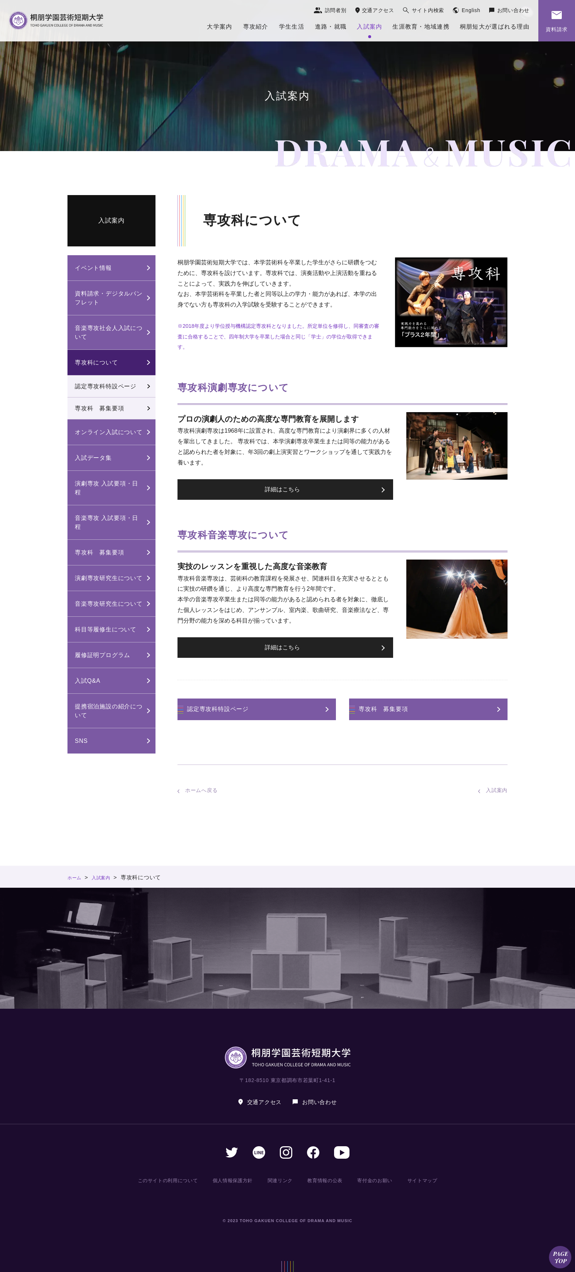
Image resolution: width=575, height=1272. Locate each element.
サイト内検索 (428, 10)
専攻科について (96, 362)
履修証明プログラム (102, 655)
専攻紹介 (255, 27)
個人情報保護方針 (235, 1180)
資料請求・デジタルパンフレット (109, 297)
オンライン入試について (109, 432)
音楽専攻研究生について (109, 604)
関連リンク (282, 1180)
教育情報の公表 (325, 1180)
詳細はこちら (282, 489)
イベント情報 (93, 268)
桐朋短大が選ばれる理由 (495, 27)
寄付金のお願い (374, 1180)
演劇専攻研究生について (109, 578)
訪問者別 (336, 10)
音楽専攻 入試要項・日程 (106, 522)
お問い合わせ (513, 10)
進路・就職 (331, 27)
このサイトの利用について (170, 1180)
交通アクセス (378, 10)
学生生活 (291, 27)
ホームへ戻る (201, 790)
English (471, 10)
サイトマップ (421, 1180)
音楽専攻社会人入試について (109, 332)
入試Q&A (87, 681)
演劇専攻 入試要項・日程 (106, 487)
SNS (81, 741)
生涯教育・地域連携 (421, 27)
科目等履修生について (105, 629)
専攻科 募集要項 (383, 709)
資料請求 (557, 29)
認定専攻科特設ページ (218, 709)
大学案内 (219, 27)
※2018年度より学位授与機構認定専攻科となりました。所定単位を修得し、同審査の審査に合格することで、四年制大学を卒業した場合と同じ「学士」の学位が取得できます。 (278, 336)
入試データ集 (93, 458)
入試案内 (369, 27)
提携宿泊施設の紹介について (109, 710)
